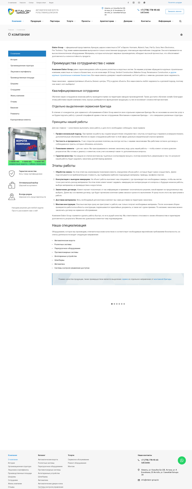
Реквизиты (15, 114)
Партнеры (55, 21)
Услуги (71, 21)
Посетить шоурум (175, 2)
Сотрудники (15, 90)
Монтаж (71, 466)
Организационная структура (22, 66)
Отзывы (14, 102)
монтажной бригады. (163, 279)
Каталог (41, 455)
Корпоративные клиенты (21, 120)
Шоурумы (14, 84)
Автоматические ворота (48, 460)
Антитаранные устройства (49, 473)
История (14, 60)
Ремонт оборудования (77, 463)
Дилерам (129, 21)
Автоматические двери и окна (50, 484)
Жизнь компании (17, 96)
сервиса (125, 279)
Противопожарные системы (49, 470)
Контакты (146, 21)
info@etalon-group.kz (150, 480)
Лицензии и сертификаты (21, 72)
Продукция (37, 21)
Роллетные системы (46, 463)
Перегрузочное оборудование (50, 466)
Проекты (87, 21)
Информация (166, 21)
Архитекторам (108, 21)
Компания (18, 21)
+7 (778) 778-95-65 (150, 10)
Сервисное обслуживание (78, 460)
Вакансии (14, 108)
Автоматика (43, 480)
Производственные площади (22, 78)
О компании (15, 54)
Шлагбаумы (43, 477)
